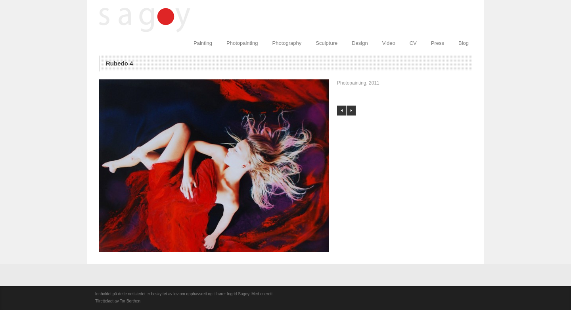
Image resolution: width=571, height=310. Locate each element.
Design (360, 43)
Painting (203, 43)
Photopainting (242, 43)
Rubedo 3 (351, 111)
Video (388, 43)
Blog (463, 43)
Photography (287, 43)
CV (413, 43)
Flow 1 (341, 111)
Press (437, 43)
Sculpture (326, 43)
